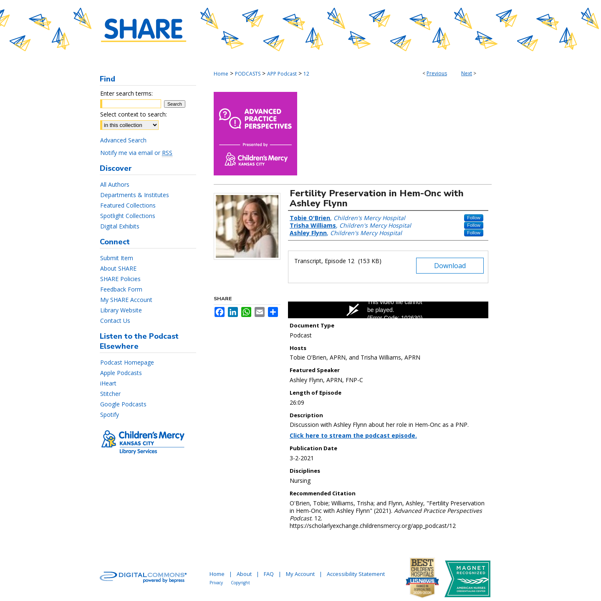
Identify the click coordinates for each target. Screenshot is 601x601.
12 (306, 73)
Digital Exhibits (119, 226)
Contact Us (115, 321)
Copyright (240, 583)
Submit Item (116, 258)
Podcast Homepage (127, 362)
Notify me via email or (136, 153)
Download (450, 265)
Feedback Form (121, 289)
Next (466, 73)
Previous (437, 73)
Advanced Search (123, 140)
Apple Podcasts (121, 373)
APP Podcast (282, 73)
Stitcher (110, 394)
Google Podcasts (123, 404)
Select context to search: (133, 114)
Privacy (216, 583)
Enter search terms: (126, 93)
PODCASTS (247, 73)
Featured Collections (128, 205)
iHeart (108, 383)
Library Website (121, 310)
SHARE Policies (120, 279)
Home (221, 73)
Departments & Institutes (134, 195)
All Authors (114, 184)
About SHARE (118, 268)
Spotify (109, 414)
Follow (473, 217)
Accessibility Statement (356, 574)
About (244, 574)
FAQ (269, 574)
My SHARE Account (126, 300)
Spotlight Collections (127, 216)
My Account (300, 574)
